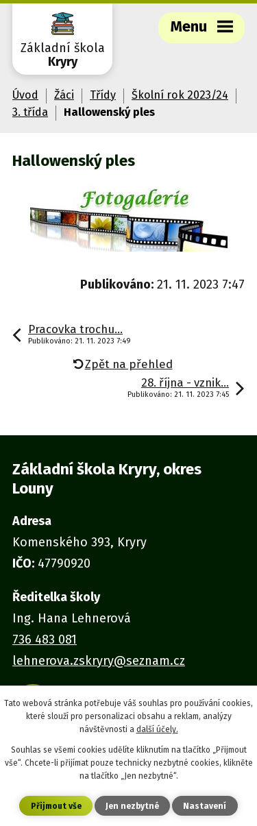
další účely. (157, 729)
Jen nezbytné (132, 806)
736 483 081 (44, 639)
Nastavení (204, 806)
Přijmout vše (56, 806)
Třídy (103, 94)
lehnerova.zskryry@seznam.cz (98, 660)
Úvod (25, 94)
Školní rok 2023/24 (180, 94)
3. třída (30, 112)
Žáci (64, 94)
